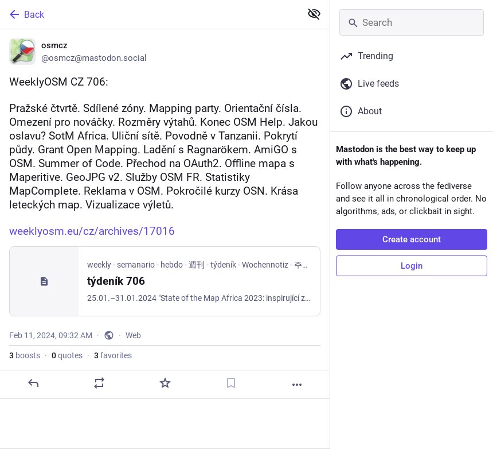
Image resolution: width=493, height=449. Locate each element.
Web (133, 335)
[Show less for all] (314, 14)
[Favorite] (165, 383)
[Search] (411, 22)
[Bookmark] (231, 383)
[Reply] (33, 383)
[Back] (149, 14)
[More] (297, 385)
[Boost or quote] (99, 383)
